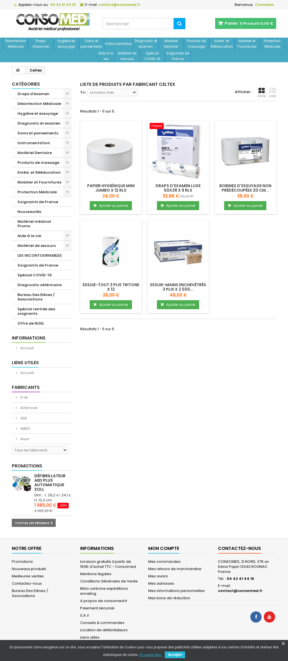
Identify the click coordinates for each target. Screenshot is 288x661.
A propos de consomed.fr (103, 600)
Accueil (26, 348)
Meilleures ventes (28, 576)
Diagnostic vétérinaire (39, 285)
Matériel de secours (127, 56)
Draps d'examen (41, 43)
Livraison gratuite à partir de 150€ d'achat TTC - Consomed (108, 564)
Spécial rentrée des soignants (36, 311)
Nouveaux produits (29, 569)
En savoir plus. (151, 655)
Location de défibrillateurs (104, 630)
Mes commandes (164, 561)
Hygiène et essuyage (66, 43)
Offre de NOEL (30, 323)
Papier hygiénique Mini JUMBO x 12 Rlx (111, 187)
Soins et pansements (91, 43)
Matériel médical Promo (34, 224)
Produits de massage (196, 43)
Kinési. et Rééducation (222, 43)
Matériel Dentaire (171, 43)
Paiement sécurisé (97, 608)
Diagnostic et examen (145, 43)
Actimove (28, 407)
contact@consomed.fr (240, 590)
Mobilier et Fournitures (247, 43)
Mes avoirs (158, 576)
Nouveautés (29, 211)
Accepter (175, 655)
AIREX (24, 428)
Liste (272, 93)
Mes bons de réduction (169, 598)
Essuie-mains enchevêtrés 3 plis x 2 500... (178, 287)
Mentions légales (95, 574)
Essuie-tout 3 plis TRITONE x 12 (111, 287)
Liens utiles (25, 362)
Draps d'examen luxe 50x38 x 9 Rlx (178, 187)
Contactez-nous (27, 583)
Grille (261, 93)
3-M (23, 397)
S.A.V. (85, 615)
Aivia (24, 439)
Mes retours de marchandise (174, 569)
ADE (23, 418)
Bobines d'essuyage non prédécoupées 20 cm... (245, 187)
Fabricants (26, 387)
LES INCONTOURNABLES (39, 255)
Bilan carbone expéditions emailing (104, 591)
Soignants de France (177, 56)
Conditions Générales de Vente (109, 581)
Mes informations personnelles (176, 590)
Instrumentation (118, 43)
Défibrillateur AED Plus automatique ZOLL (50, 482)
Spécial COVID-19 (152, 56)
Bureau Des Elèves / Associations (36, 297)
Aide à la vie (106, 56)
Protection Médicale (272, 43)
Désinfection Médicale (15, 43)
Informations (29, 338)
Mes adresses (161, 583)
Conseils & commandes (102, 622)
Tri (83, 92)
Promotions (27, 466)
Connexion (264, 4)
